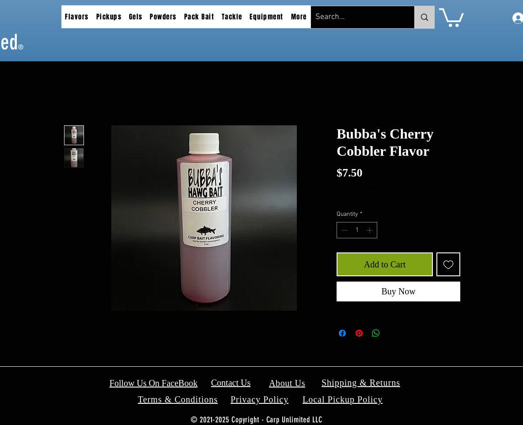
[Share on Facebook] (342, 333)
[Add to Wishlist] (448, 264)
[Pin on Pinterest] (359, 333)
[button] (76, 16)
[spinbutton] (357, 230)
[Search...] (355, 17)
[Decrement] (343, 230)
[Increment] (370, 230)
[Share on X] (392, 333)
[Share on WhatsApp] (376, 333)
